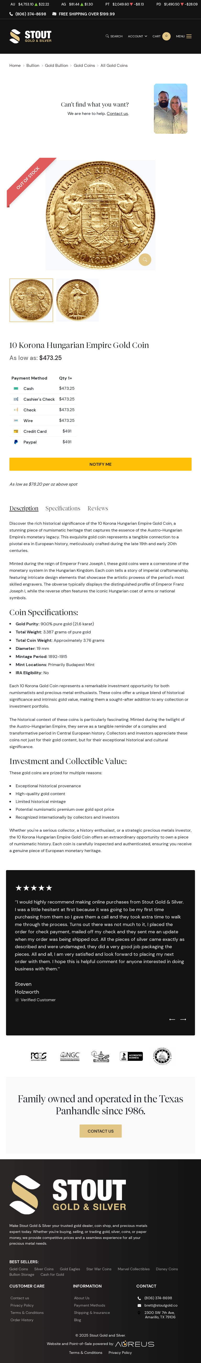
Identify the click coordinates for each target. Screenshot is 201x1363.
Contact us (117, 113)
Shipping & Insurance (92, 1312)
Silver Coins (44, 1269)
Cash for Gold (52, 1274)
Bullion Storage (21, 1274)
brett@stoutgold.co (160, 1305)
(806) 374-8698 (30, 13)
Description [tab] (23, 508)
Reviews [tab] (97, 508)
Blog (77, 1320)
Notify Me (100, 464)
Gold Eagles (70, 1269)
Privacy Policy (22, 1305)
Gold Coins (18, 1269)
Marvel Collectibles (134, 1269)
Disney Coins (167, 1269)
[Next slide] (183, 1020)
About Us (82, 1298)
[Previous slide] (172, 1020)
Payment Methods (89, 1305)
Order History (22, 1320)
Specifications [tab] (63, 508)
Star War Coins (98, 1269)
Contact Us (101, 1131)
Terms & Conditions (27, 1312)
